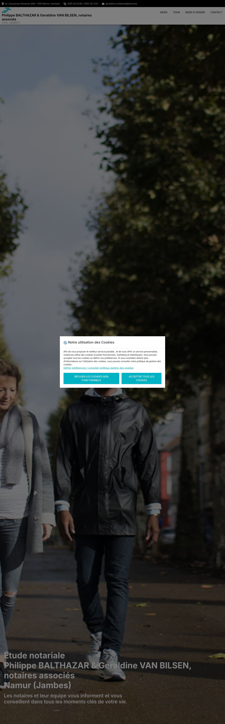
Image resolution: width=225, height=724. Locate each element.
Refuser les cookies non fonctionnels (91, 378)
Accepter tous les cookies (141, 378)
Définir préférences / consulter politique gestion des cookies (99, 367)
